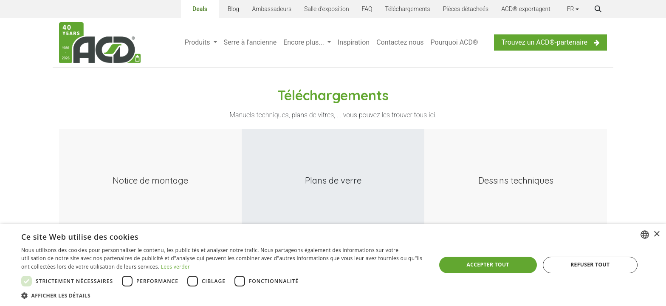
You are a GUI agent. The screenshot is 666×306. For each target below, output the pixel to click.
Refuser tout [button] (590, 264)
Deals (199, 9)
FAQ (367, 9)
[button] (598, 9)
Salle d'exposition (326, 9)
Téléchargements (407, 9)
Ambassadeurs (271, 9)
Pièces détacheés (465, 9)
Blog (233, 9)
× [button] (656, 234)
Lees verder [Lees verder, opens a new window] (175, 266)
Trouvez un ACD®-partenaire (550, 42)
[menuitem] (200, 42)
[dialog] (333, 265)
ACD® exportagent (525, 9)
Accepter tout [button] (488, 264)
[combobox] (645, 234)
